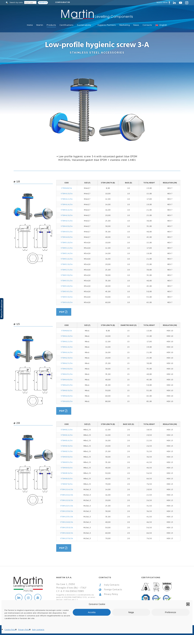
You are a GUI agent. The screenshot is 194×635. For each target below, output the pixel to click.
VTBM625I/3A (67, 363)
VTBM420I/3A (67, 215)
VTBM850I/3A (67, 473)
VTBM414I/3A (67, 204)
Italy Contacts (109, 584)
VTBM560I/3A (67, 302)
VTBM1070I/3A (66, 538)
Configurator (62, 2)
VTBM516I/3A (67, 259)
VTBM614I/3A (67, 347)
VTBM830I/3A (67, 457)
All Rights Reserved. (45, 630)
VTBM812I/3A (67, 429)
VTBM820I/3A (67, 446)
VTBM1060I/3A (66, 533)
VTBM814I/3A (67, 435)
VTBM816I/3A (67, 440)
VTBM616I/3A (67, 352)
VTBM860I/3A (67, 478)
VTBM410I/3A (67, 193)
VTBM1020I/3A (66, 500)
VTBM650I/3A (67, 390)
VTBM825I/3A (67, 451)
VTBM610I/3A (67, 336)
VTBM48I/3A (66, 188)
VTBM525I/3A (67, 270)
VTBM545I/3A (67, 291)
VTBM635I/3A (67, 374)
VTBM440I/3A (67, 237)
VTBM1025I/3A (66, 506)
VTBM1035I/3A (66, 516)
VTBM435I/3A (67, 231)
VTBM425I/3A (67, 221)
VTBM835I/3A (67, 462)
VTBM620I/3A (67, 358)
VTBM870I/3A (67, 484)
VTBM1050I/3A (66, 527)
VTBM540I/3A (67, 286)
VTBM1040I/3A (66, 522)
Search (43, 3)
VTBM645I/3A (67, 385)
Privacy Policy (108, 594)
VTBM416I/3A (67, 210)
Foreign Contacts (110, 589)
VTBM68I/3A (66, 330)
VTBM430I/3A (67, 226)
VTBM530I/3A (67, 275)
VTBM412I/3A (67, 199)
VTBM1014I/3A (66, 489)
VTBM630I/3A (67, 369)
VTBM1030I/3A (66, 511)
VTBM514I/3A (67, 253)
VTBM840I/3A (67, 468)
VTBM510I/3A (67, 242)
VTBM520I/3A (67, 264)
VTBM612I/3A (67, 341)
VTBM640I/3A (67, 379)
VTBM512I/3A (67, 248)
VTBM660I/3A (67, 396)
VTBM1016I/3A (66, 495)
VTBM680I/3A (67, 401)
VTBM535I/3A (67, 280)
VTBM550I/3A (67, 297)
